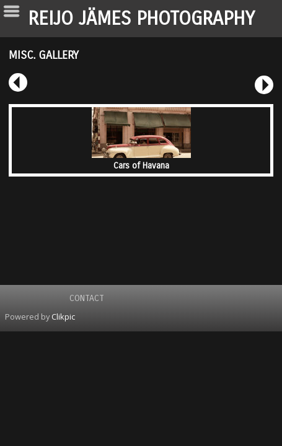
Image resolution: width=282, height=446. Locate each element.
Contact (86, 298)
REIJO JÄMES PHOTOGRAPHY (141, 18)
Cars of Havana (141, 165)
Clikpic (63, 316)
